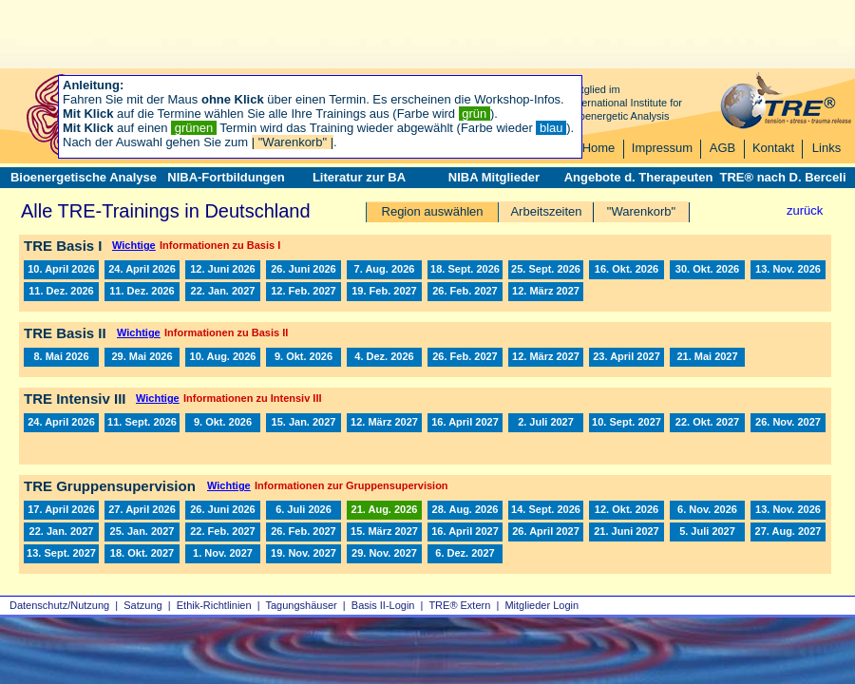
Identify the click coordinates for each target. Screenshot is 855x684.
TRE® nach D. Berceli (782, 177)
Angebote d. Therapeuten (638, 177)
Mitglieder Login (541, 605)
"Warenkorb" (641, 211)
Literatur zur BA (359, 177)
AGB (722, 148)
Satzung (143, 605)
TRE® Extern (459, 605)
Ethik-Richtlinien (214, 605)
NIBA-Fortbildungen (225, 177)
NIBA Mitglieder (494, 177)
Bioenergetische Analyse (83, 177)
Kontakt (773, 148)
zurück (805, 210)
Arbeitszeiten (545, 211)
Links (826, 148)
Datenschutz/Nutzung (59, 605)
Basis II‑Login (383, 605)
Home (599, 148)
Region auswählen (433, 211)
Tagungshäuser (301, 605)
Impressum (662, 148)
